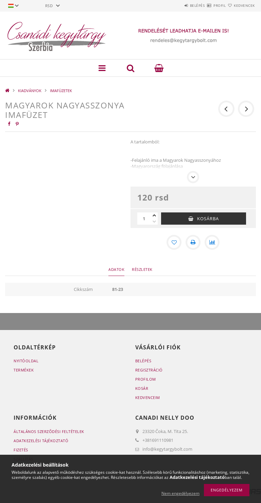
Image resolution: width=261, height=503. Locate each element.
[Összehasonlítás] (212, 242)
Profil (208, 5)
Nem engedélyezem (180, 493)
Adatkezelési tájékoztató (41, 440)
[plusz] (154, 215)
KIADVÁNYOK (29, 90)
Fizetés (21, 449)
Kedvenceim (147, 397)
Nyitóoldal (26, 360)
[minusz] (154, 222)
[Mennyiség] (144, 218)
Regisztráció (149, 369)
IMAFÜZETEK (61, 90)
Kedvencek (240, 5)
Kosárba (208, 218)
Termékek (24, 369)
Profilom (145, 379)
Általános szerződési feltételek (49, 431)
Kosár (142, 388)
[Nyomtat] (193, 242)
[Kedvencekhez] (174, 242)
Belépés (177, 5)
